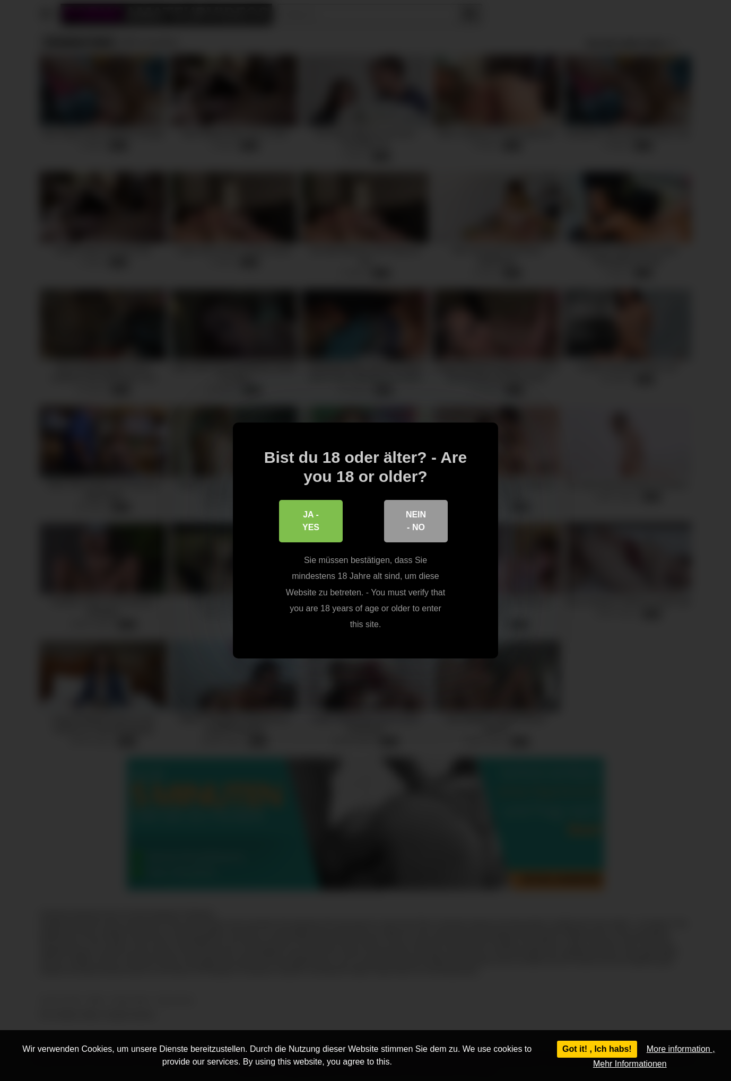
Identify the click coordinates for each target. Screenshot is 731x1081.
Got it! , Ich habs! (597, 1048)
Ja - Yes (310, 521)
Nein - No (416, 521)
